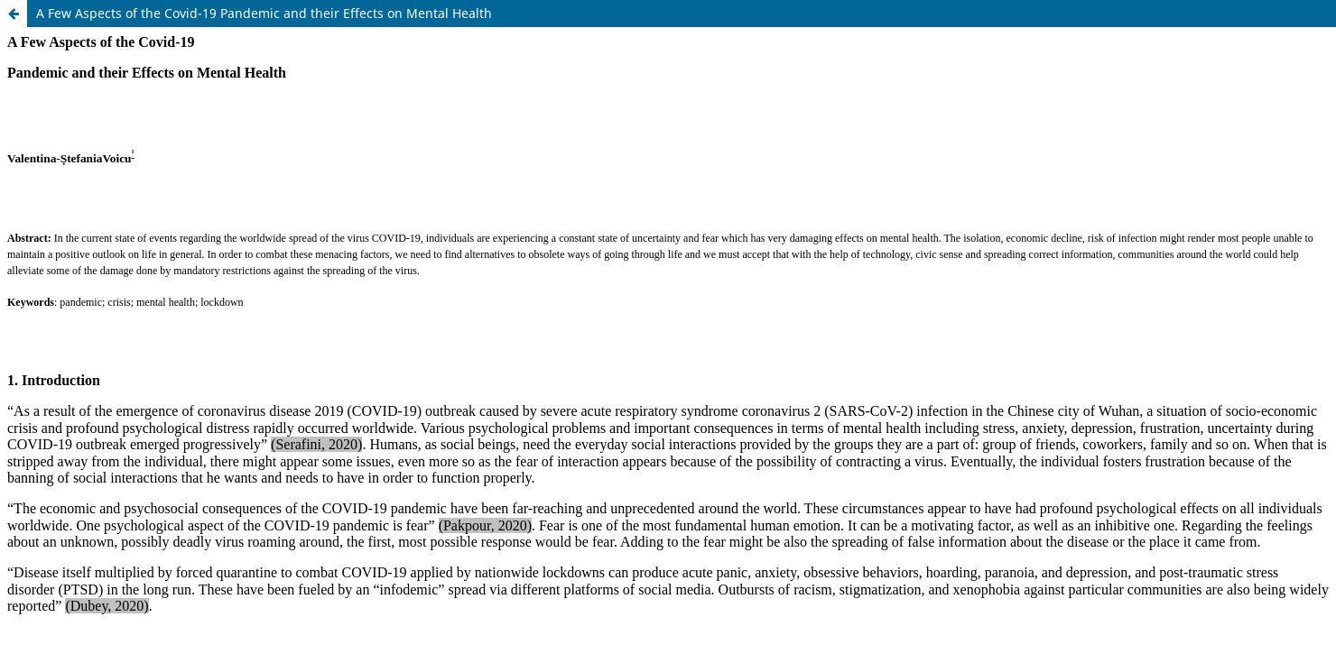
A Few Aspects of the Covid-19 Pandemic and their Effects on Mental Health (264, 13)
